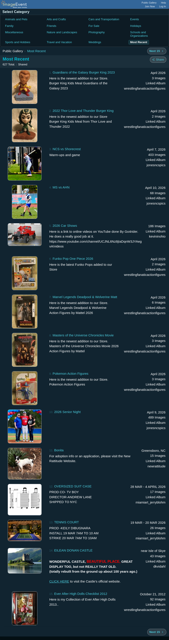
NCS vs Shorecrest (67, 149)
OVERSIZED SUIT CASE (73, 486)
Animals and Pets (16, 19)
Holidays (135, 26)
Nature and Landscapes (62, 32)
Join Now (150, 6)
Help (163, 2)
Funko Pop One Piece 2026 (73, 258)
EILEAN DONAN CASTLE (73, 550)
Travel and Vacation (59, 42)
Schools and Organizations (139, 34)
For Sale (93, 26)
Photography (96, 32)
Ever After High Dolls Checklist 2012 (80, 594)
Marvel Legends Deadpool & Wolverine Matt (85, 297)
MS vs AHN (61, 187)
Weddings (94, 42)
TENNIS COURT (66, 522)
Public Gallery (149, 2)
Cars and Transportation (103, 19)
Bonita (59, 450)
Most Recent (36, 51)
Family (9, 26)
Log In (162, 6)
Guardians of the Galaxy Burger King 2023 (84, 72)
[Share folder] (158, 60)
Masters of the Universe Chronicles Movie (83, 335)
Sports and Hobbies (17, 42)
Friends (51, 26)
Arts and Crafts (56, 19)
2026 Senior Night (67, 412)
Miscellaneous (14, 32)
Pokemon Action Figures (70, 373)
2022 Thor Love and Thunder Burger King (83, 111)
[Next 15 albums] (156, 51)
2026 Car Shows (65, 225)
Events (134, 19)
